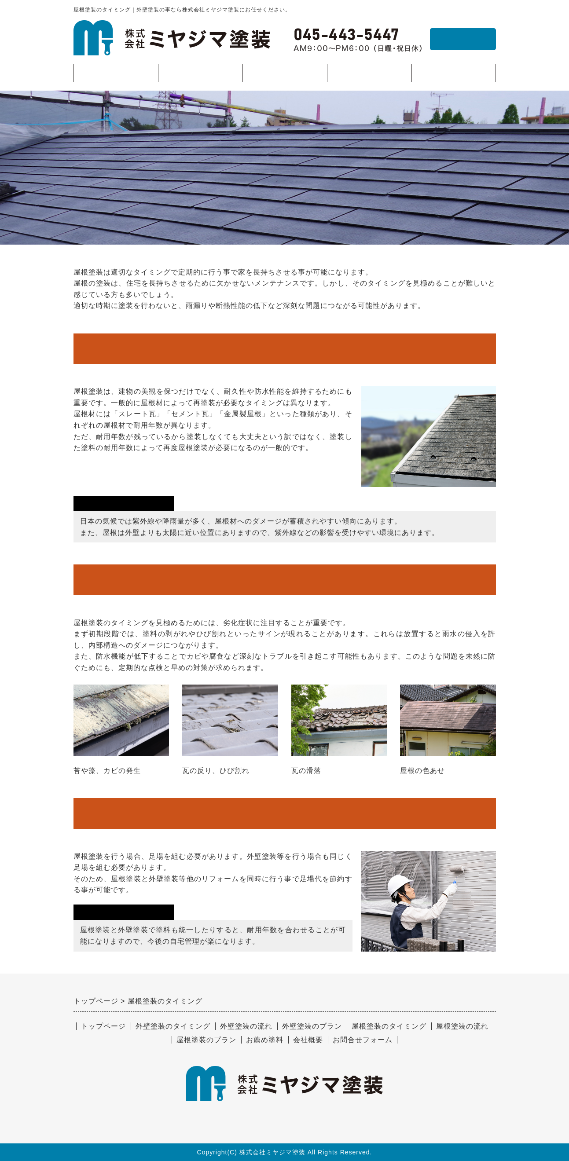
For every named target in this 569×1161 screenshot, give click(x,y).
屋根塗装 (284, 75)
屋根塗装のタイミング (389, 1026)
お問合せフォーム (363, 1040)
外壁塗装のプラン (312, 1026)
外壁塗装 (200, 75)
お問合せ (463, 38)
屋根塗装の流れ (462, 1026)
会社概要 (453, 73)
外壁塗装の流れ (246, 1026)
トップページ (116, 73)
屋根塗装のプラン (206, 1040)
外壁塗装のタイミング (173, 1026)
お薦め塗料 (369, 73)
